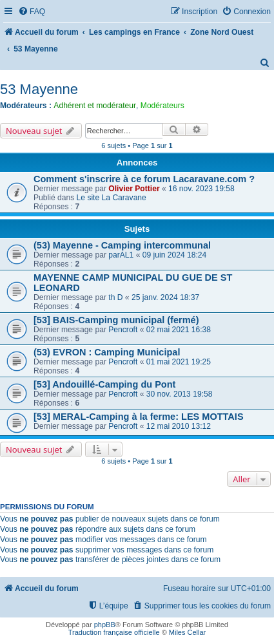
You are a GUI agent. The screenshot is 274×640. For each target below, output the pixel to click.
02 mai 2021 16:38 (178, 329)
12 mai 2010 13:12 (178, 426)
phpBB (104, 624)
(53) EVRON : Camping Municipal (107, 352)
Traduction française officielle (114, 632)
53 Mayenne (39, 89)
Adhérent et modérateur (95, 105)
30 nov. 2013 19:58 (179, 394)
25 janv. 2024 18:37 (165, 297)
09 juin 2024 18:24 (174, 254)
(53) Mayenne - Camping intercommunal (122, 245)
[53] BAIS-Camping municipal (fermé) (116, 320)
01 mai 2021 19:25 (178, 361)
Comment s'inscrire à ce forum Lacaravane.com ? (144, 179)
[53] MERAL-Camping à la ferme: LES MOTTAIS (139, 416)
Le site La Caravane (111, 197)
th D (115, 297)
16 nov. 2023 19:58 (201, 188)
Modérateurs (162, 105)
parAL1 (120, 254)
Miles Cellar (187, 632)
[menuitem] (31, 12)
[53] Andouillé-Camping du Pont (104, 384)
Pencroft (122, 329)
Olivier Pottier (133, 188)
